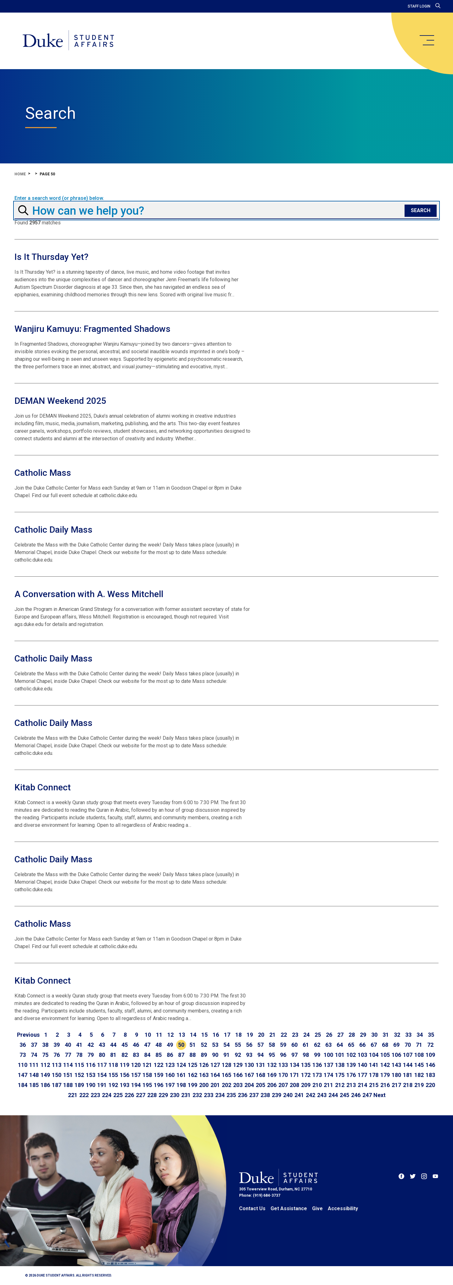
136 (317, 1065)
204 (249, 1085)
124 (181, 1065)
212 (339, 1085)
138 (339, 1065)
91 (226, 1055)
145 (419, 1065)
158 (147, 1075)
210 (317, 1085)
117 (102, 1065)
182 (419, 1075)
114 (68, 1065)
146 (430, 1065)
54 (226, 1044)
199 (192, 1085)
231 (186, 1095)
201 (215, 1085)
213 (351, 1085)
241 (299, 1095)
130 (249, 1065)
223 (95, 1095)
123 (170, 1065)
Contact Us (252, 1208)
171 (294, 1075)
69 (396, 1044)
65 (351, 1044)
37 (34, 1044)
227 (140, 1095)
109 (430, 1055)
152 (79, 1075)
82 (124, 1055)
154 (102, 1075)
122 (158, 1065)
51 (192, 1044)
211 (328, 1085)
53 (215, 1044)
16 (216, 1034)
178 (373, 1075)
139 (351, 1065)
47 (147, 1044)
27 (340, 1034)
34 (420, 1034)
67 (374, 1044)
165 (226, 1075)
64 (340, 1044)
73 (23, 1055)
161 (181, 1075)
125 (192, 1065)
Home (20, 174)
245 (344, 1095)
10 (148, 1034)
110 (22, 1065)
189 (79, 1085)
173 (317, 1075)
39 (56, 1044)
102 (351, 1055)
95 (272, 1055)
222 (84, 1095)
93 (249, 1055)
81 (113, 1055)
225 (118, 1095)
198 (181, 1085)
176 (351, 1075)
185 (34, 1085)
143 (396, 1065)
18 (238, 1034)
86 (170, 1055)
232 (197, 1095)
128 (226, 1065)
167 (249, 1075)
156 (124, 1075)
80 (102, 1055)
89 (204, 1055)
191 (102, 1085)
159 (158, 1075)
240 (288, 1095)
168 (260, 1075)
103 (362, 1055)
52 (204, 1044)
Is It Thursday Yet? (51, 257)
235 (231, 1095)
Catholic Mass (42, 473)
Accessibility (343, 1208)
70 (408, 1044)
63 (328, 1044)
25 (318, 1034)
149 (45, 1075)
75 (45, 1055)
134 (294, 1065)
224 (106, 1095)
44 (113, 1044)
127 (215, 1065)
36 (23, 1044)
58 (272, 1044)
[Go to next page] (379, 1095)
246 (356, 1095)
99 (317, 1055)
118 (113, 1065)
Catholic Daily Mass (53, 529)
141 (373, 1065)
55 (238, 1044)
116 (90, 1065)
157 (136, 1075)
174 (328, 1075)
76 (56, 1055)
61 (306, 1044)
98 (306, 1055)
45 (124, 1044)
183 (430, 1075)
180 (396, 1075)
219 (419, 1085)
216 (385, 1085)
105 (385, 1055)
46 (136, 1044)
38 (45, 1044)
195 (147, 1085)
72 (430, 1044)
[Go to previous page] (28, 1035)
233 (208, 1095)
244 (333, 1095)
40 (68, 1044)
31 (386, 1034)
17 (227, 1034)
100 (328, 1055)
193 (124, 1085)
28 (352, 1034)
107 (407, 1055)
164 (215, 1075)
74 (34, 1055)
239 (276, 1095)
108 (419, 1055)
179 (385, 1075)
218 (407, 1085)
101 (339, 1055)
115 (79, 1065)
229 (163, 1095)
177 (362, 1075)
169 (272, 1075)
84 (147, 1055)
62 (317, 1044)
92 (238, 1055)
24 (306, 1034)
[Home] (69, 41)
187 (56, 1085)
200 (204, 1085)
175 (339, 1075)
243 (322, 1095)
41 (79, 1044)
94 (260, 1055)
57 (260, 1044)
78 (79, 1055)
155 (113, 1075)
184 (22, 1085)
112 (45, 1065)
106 (396, 1055)
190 (90, 1085)
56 (249, 1044)
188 (68, 1085)
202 (226, 1085)
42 (90, 1044)
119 (124, 1065)
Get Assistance (289, 1208)
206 (272, 1085)
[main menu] (426, 40)
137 (328, 1065)
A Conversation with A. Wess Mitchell (88, 594)
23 (295, 1034)
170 (283, 1075)
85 (158, 1055)
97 (294, 1055)
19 (250, 1034)
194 (136, 1085)
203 (238, 1085)
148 (34, 1075)
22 (284, 1034)
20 (261, 1034)
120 (136, 1065)
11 (159, 1034)
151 (68, 1075)
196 (158, 1085)
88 (192, 1055)
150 (56, 1075)
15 (204, 1034)
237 (254, 1095)
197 (170, 1085)
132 (272, 1065)
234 (220, 1095)
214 (362, 1085)
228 (152, 1095)
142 (385, 1065)
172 (305, 1075)
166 (238, 1075)
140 (362, 1065)
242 (310, 1095)
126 (204, 1065)
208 (294, 1085)
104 (373, 1055)
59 (283, 1044)
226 (129, 1095)
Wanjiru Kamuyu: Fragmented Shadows (92, 329)
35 (431, 1034)
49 (170, 1044)
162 (192, 1075)
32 (397, 1034)
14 (193, 1034)
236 (242, 1095)
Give (317, 1208)
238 (265, 1095)
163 (204, 1075)
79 (90, 1055)
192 (113, 1085)
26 (329, 1034)
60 (294, 1044)
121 (147, 1065)
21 (272, 1034)
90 (215, 1055)
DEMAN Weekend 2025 (60, 401)
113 (56, 1065)
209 (305, 1085)
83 (136, 1055)
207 (283, 1085)
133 (283, 1065)
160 (170, 1075)
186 (45, 1085)
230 (174, 1095)
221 (72, 1095)
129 (238, 1065)
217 (396, 1085)
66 (362, 1044)
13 (182, 1034)
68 (385, 1044)
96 (283, 1055)
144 (407, 1065)
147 (22, 1075)
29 (363, 1034)
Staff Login (419, 6)
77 (68, 1055)
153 (90, 1075)
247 (367, 1095)
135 (305, 1065)
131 (260, 1065)
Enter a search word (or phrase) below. (59, 198)
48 (158, 1044)
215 (373, 1085)
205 (260, 1085)
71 (419, 1044)
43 (102, 1044)
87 (181, 1055)
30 (374, 1034)
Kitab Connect (42, 787)
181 (407, 1075)
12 (170, 1034)
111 (34, 1065)
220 (430, 1085)
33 (408, 1034)
